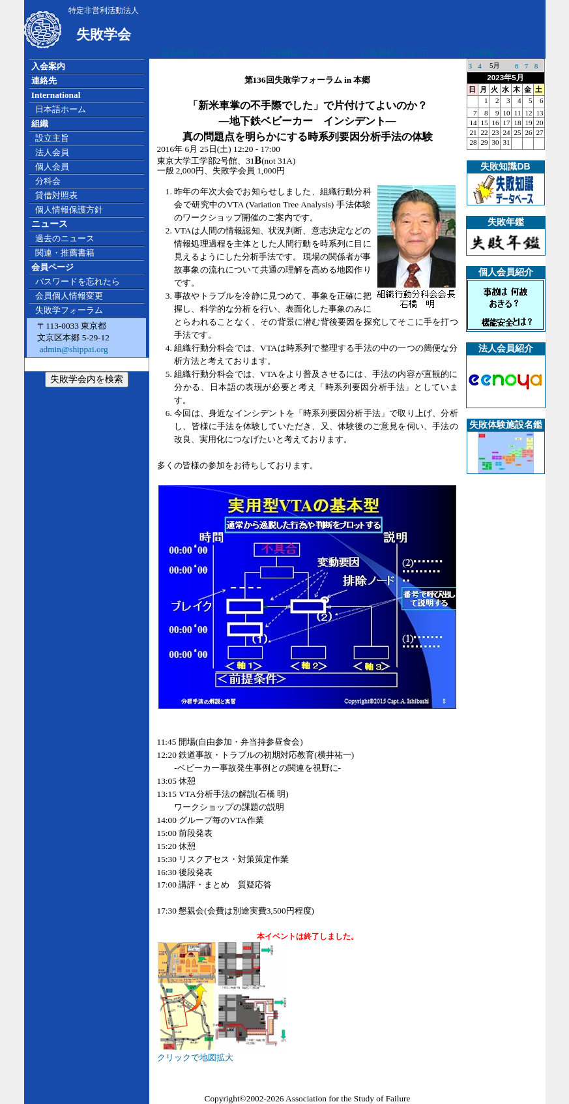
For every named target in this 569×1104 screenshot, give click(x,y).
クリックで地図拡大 (222, 1052)
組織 (39, 123)
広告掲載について (195, 52)
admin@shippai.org (72, 349)
